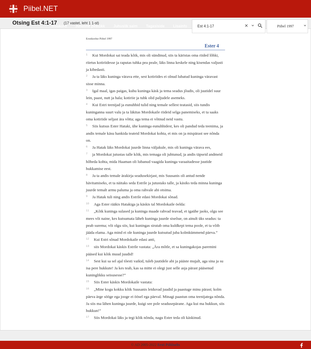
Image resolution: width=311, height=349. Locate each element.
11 (88, 210)
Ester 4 (212, 45)
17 (88, 316)
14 (88, 260)
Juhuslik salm (125, 26)
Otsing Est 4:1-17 (34, 23)
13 (88, 245)
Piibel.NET (40, 8)
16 (88, 288)
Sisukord (59, 26)
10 (88, 203)
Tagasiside (155, 26)
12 (88, 238)
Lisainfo (180, 26)
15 (88, 281)
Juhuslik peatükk (90, 26)
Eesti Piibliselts (168, 345)
